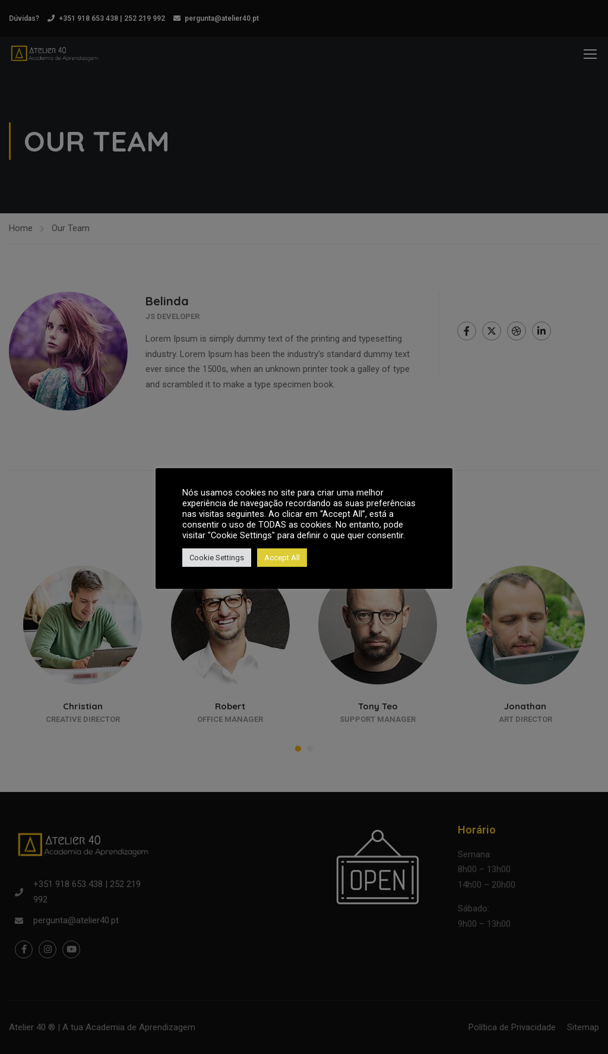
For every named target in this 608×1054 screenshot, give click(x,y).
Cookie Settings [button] (216, 557)
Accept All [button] (282, 557)
